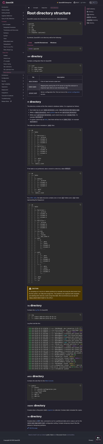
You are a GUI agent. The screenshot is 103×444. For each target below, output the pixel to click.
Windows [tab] (53, 42)
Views (5, 38)
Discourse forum (61, 435)
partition (52, 112)
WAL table (34, 198)
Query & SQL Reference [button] (8, 18)
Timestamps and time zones (11, 30)
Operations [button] (5, 87)
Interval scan (7, 58)
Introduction (5, 7)
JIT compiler (7, 61)
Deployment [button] (5, 90)
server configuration (74, 92)
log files (37, 310)
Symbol (5, 35)
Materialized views (8, 41)
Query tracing (7, 64)
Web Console (49, 381)
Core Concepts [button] (6, 24)
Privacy (91, 440)
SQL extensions (8, 66)
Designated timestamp (9, 27)
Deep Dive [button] (5, 52)
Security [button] (4, 81)
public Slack (50, 435)
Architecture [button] (5, 75)
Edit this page (32, 428)
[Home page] (28, 7)
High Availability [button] (6, 84)
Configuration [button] (5, 78)
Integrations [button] (5, 92)
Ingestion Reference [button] (7, 16)
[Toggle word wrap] (77, 328)
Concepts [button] (4, 21)
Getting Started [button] (6, 13)
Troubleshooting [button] (6, 98)
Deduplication (7, 44)
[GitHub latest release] (80, 2)
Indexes (6, 55)
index (46, 119)
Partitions (6, 33)
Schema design (6, 10)
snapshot (50, 410)
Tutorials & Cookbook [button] (7, 95)
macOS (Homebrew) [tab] (41, 42)
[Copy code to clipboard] (80, 23)
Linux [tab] (30, 42)
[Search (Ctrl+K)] (93, 2)
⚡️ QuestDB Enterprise (64, 2)
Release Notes (7, 101)
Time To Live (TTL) (8, 47)
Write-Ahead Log (8, 50)
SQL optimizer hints (9, 69)
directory (91, 9)
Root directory (7, 72)
